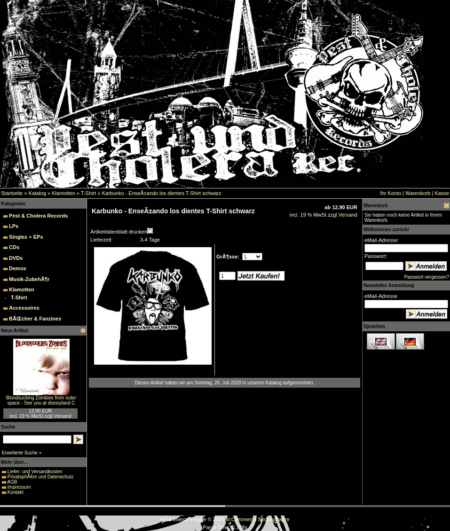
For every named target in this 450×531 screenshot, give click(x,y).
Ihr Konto (390, 193)
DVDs (16, 258)
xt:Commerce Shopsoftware (258, 519)
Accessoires (24, 308)
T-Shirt (88, 193)
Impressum (19, 487)
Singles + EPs (26, 237)
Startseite (12, 193)
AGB (12, 481)
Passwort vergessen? (426, 277)
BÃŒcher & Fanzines (35, 318)
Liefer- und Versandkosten (35, 471)
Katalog (37, 193)
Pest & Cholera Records (38, 216)
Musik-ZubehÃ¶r (29, 279)
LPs (13, 226)
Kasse (441, 193)
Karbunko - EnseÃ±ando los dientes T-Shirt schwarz (161, 193)
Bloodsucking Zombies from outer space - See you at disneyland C (41, 400)
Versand (62, 416)
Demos (17, 268)
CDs (14, 247)
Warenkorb (417, 193)
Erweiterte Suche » (22, 452)
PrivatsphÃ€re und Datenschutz (41, 476)
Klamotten (63, 193)
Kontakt (16, 492)
